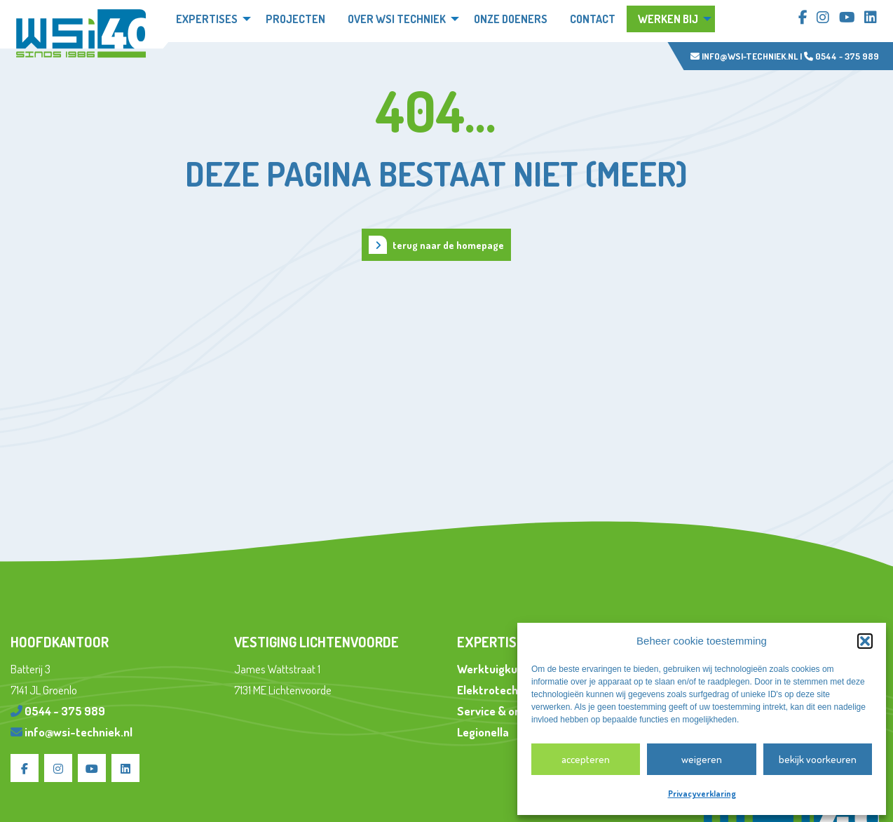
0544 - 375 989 (841, 56)
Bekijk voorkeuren (818, 759)
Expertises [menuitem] (207, 19)
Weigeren (701, 759)
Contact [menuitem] (592, 19)
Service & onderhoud (510, 710)
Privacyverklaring (702, 793)
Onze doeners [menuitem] (510, 19)
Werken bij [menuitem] (668, 19)
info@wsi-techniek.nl (744, 56)
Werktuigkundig (498, 668)
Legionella (483, 732)
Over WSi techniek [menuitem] (397, 19)
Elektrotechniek (498, 689)
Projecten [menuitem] (295, 19)
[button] (865, 641)
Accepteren (585, 759)
